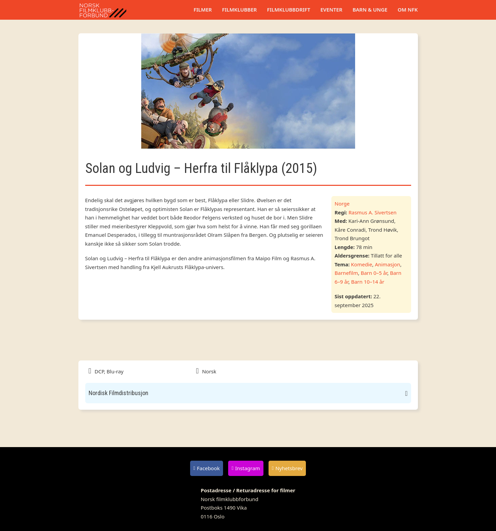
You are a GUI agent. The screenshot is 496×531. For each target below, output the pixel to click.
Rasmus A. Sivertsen (372, 212)
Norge (342, 203)
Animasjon (387, 264)
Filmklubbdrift (288, 9)
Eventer (331, 9)
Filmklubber (239, 9)
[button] (248, 393)
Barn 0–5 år (374, 272)
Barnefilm (346, 272)
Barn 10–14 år (367, 281)
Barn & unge (369, 9)
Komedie (361, 264)
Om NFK (408, 9)
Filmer (203, 9)
